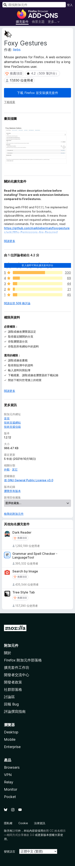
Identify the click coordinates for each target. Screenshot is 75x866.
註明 (15, 830)
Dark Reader (21, 532)
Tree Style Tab (23, 592)
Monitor (10, 789)
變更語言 (9, 851)
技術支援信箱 (12, 426)
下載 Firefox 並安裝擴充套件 (37, 93)
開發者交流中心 (16, 675)
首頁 (7, 418)
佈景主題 (38, 22)
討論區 (9, 697)
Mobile (9, 739)
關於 (7, 653)
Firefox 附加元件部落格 (23, 660)
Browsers (12, 767)
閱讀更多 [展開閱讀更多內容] (9, 241)
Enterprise (12, 747)
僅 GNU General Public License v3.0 (28, 480)
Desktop (11, 732)
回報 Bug (11, 704)
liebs (17, 50)
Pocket (10, 797)
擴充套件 (22, 22)
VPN (8, 775)
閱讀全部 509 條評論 (17, 303)
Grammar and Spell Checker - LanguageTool (34, 555)
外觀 (7, 469)
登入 (70, 5)
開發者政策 (13, 682)
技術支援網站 (12, 422)
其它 (15, 469)
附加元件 (11, 645)
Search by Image (25, 571)
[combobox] (34, 4)
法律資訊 (39, 823)
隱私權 (8, 823)
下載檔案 (9, 102)
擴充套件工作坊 (16, 667)
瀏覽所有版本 (12, 491)
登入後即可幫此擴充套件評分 (37, 265)
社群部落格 (13, 689)
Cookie (23, 823)
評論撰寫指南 (15, 711)
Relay (8, 782)
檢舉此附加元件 (14, 513)
